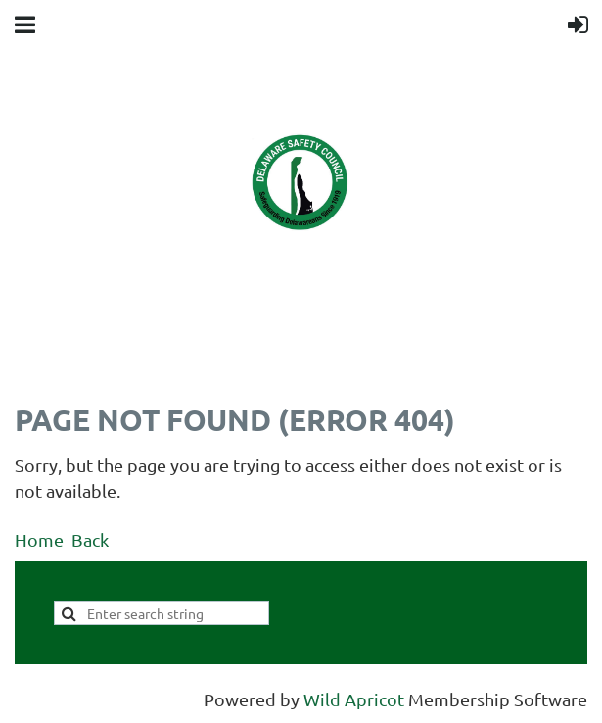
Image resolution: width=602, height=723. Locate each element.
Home (39, 539)
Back (90, 539)
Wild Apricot (353, 699)
